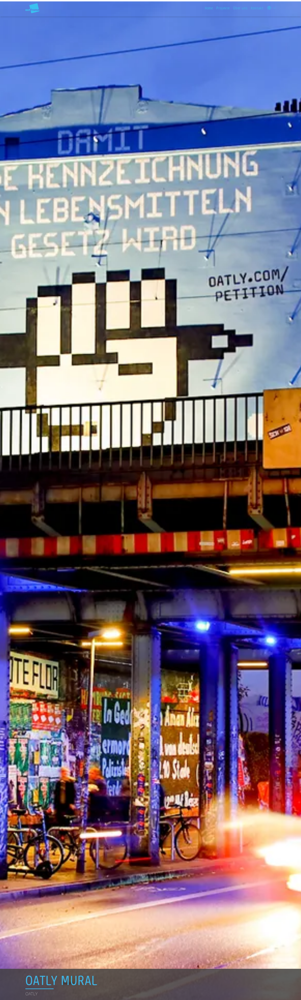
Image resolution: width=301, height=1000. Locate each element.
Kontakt (257, 8)
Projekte (223, 8)
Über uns (240, 8)
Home (209, 8)
